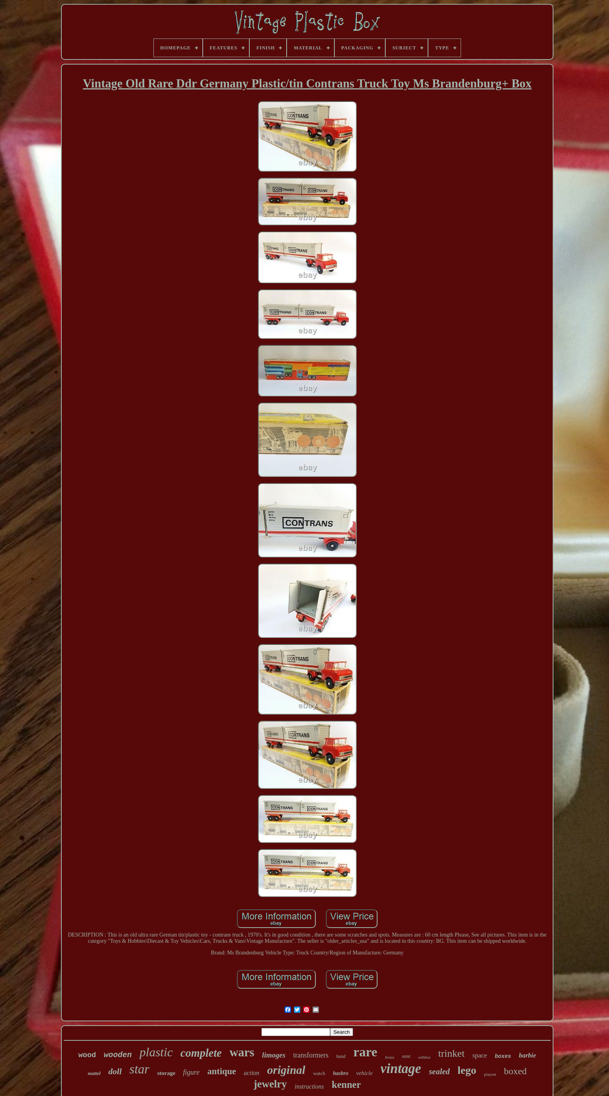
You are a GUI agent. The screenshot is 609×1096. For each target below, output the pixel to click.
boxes (503, 1056)
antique (221, 1071)
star (139, 1069)
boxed (515, 1071)
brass (389, 1057)
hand (341, 1056)
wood (87, 1055)
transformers (311, 1055)
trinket (451, 1053)
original (286, 1069)
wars (242, 1052)
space (479, 1055)
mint (406, 1056)
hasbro (340, 1073)
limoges (273, 1055)
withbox (424, 1057)
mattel (94, 1073)
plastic (155, 1052)
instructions (309, 1086)
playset (490, 1074)
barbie (527, 1055)
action (251, 1073)
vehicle (364, 1073)
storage (166, 1073)
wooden (118, 1054)
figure (191, 1072)
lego (467, 1070)
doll (115, 1071)
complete (201, 1053)
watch (319, 1073)
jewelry (270, 1084)
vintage (400, 1068)
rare (365, 1052)
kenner (346, 1084)
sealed (439, 1071)
